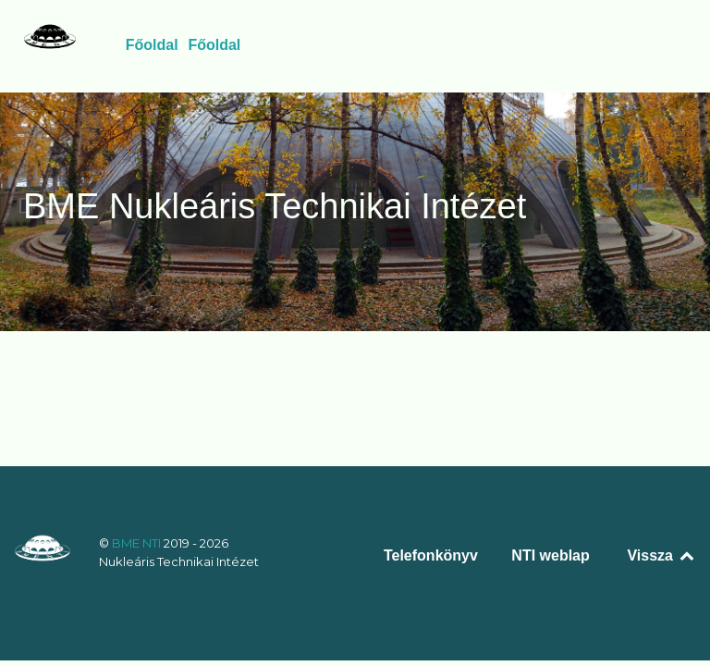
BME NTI (138, 543)
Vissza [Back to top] (661, 555)
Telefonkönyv (431, 555)
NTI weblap (550, 555)
